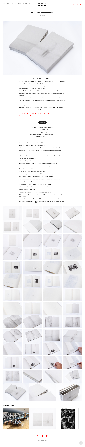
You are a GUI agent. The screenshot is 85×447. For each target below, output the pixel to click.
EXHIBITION (25, 3)
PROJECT (19, 3)
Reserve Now (42, 122)
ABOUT (8, 3)
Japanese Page (20, 5)
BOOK (30, 3)
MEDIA (9, 5)
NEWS (4, 3)
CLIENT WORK (14, 3)
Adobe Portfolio (44, 440)
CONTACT (14, 5)
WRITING (4, 5)
